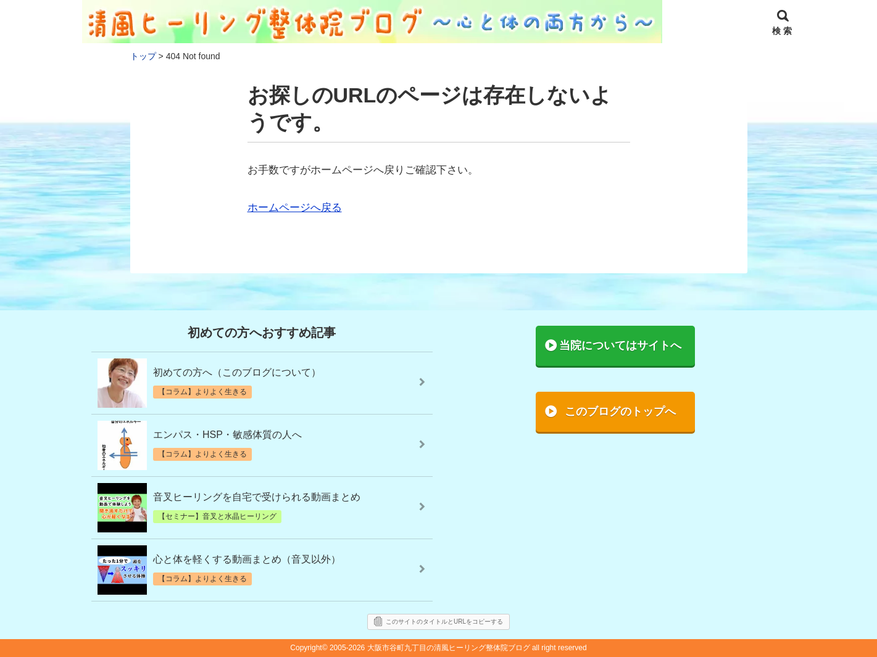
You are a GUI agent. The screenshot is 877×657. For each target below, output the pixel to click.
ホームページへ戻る (294, 207)
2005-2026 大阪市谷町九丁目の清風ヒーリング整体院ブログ (430, 647)
